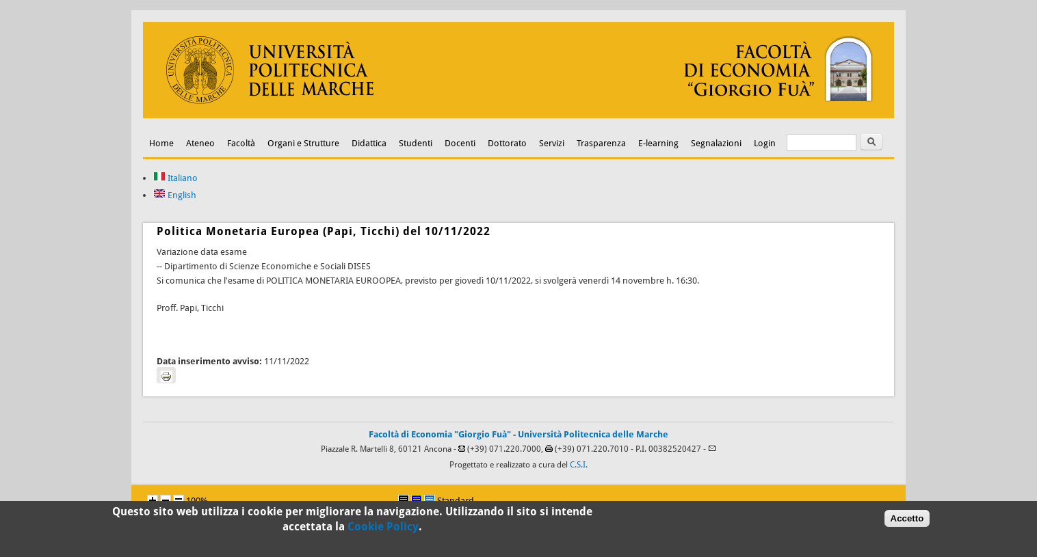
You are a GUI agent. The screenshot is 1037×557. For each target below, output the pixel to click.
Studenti (415, 143)
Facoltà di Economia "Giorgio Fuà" (440, 434)
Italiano (175, 178)
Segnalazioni (716, 143)
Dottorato (507, 143)
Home (161, 143)
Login (765, 143)
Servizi (551, 143)
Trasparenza (601, 143)
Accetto (907, 520)
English (174, 195)
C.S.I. (579, 465)
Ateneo (200, 143)
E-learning (658, 143)
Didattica (369, 143)
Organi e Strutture (303, 143)
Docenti (460, 143)
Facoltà (241, 143)
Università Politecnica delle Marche (593, 434)
